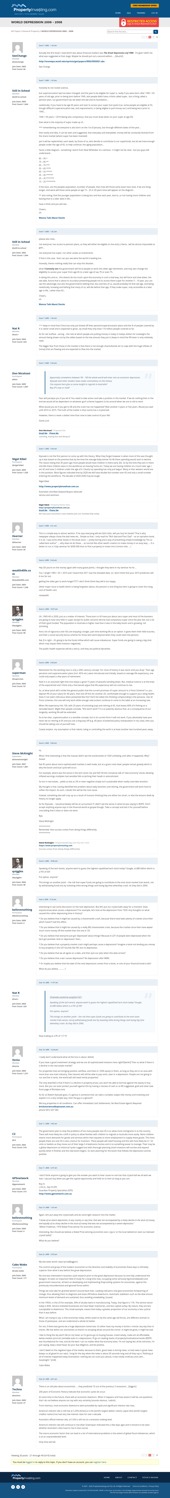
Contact (132, 1477)
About (118, 1477)
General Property (31, 31)
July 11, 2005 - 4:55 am (48, 1123)
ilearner (17, 536)
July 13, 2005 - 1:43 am (48, 1207)
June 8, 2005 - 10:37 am (48, 609)
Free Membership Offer (145, 6)
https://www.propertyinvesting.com (55, 845)
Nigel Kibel (19, 459)
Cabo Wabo (19, 1264)
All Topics (16, 31)
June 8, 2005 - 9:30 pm (48, 662)
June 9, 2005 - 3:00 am (48, 743)
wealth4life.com (21, 572)
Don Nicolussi (21, 373)
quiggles (17, 619)
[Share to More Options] (23, 1487)
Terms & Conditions (140, 1486)
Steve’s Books (150, 1477)
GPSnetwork (20, 1178)
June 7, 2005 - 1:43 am (48, 80)
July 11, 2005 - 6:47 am (48, 1168)
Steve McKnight (22, 753)
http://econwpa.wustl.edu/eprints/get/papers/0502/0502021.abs (72, 61)
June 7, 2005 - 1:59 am (48, 318)
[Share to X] (18, 1487)
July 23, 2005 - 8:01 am (48, 1379)
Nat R (16, 328)
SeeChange (19, 56)
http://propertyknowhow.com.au (54, 507)
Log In (154, 13)
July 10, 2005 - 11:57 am (48, 982)
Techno (17, 1389)
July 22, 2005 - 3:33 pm (48, 1254)
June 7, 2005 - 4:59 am (48, 449)
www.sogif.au (154, 1492)
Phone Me (54, 433)
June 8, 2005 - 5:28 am (48, 560)
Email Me (43, 433)
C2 (13, 1134)
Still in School (21, 90)
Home (118, 13)
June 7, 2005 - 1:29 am (48, 45)
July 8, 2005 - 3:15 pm (47, 899)
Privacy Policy (154, 1486)
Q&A (129, 13)
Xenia (16, 1060)
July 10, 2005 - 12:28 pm (48, 1050)
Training (141, 13)
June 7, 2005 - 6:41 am (48, 526)
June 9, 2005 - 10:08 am (48, 861)
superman (19, 673)
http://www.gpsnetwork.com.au (55, 1193)
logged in (30, 1462)
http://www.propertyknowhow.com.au (59, 486)
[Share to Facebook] (13, 1487)
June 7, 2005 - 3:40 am (48, 363)
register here (100, 1462)
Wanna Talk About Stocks (52, 217)
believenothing (22, 909)
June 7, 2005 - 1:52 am (48, 231)
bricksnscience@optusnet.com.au (56, 1106)
